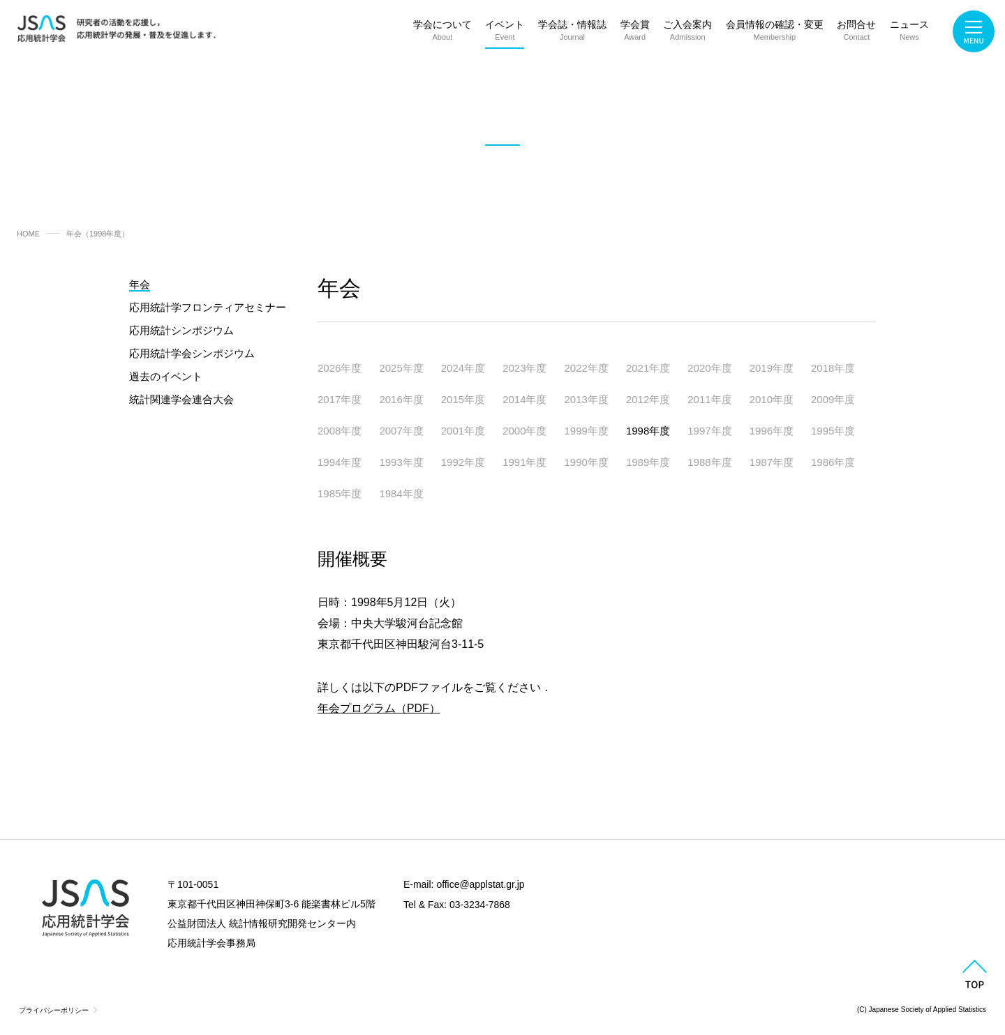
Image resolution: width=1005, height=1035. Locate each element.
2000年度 (524, 431)
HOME (28, 233)
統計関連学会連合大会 (181, 399)
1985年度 (340, 493)
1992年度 (463, 462)
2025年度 (401, 368)
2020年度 (709, 368)
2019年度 (772, 368)
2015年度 (463, 399)
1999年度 (587, 431)
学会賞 (635, 33)
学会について (442, 33)
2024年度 (463, 368)
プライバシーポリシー (54, 1010)
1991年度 (524, 462)
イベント (504, 33)
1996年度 (772, 431)
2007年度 (401, 431)
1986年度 (833, 462)
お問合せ (856, 33)
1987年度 (772, 462)
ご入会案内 (687, 33)
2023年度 (524, 368)
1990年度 (587, 462)
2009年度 (833, 399)
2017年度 (340, 399)
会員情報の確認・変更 (775, 33)
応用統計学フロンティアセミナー (207, 307)
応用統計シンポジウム (181, 330)
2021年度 (648, 368)
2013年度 (587, 399)
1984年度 (401, 493)
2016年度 (401, 399)
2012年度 (648, 399)
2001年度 (463, 431)
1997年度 (709, 431)
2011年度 (709, 399)
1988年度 (709, 462)
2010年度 (772, 399)
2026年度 (340, 368)
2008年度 (340, 431)
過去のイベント (165, 376)
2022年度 (587, 368)
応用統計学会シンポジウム (192, 353)
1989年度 (648, 462)
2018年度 (833, 368)
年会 (139, 284)
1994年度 (340, 462)
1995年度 (833, 431)
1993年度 (401, 462)
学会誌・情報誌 (572, 33)
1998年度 (648, 431)
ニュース (909, 33)
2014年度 (524, 399)
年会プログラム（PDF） (379, 708)
